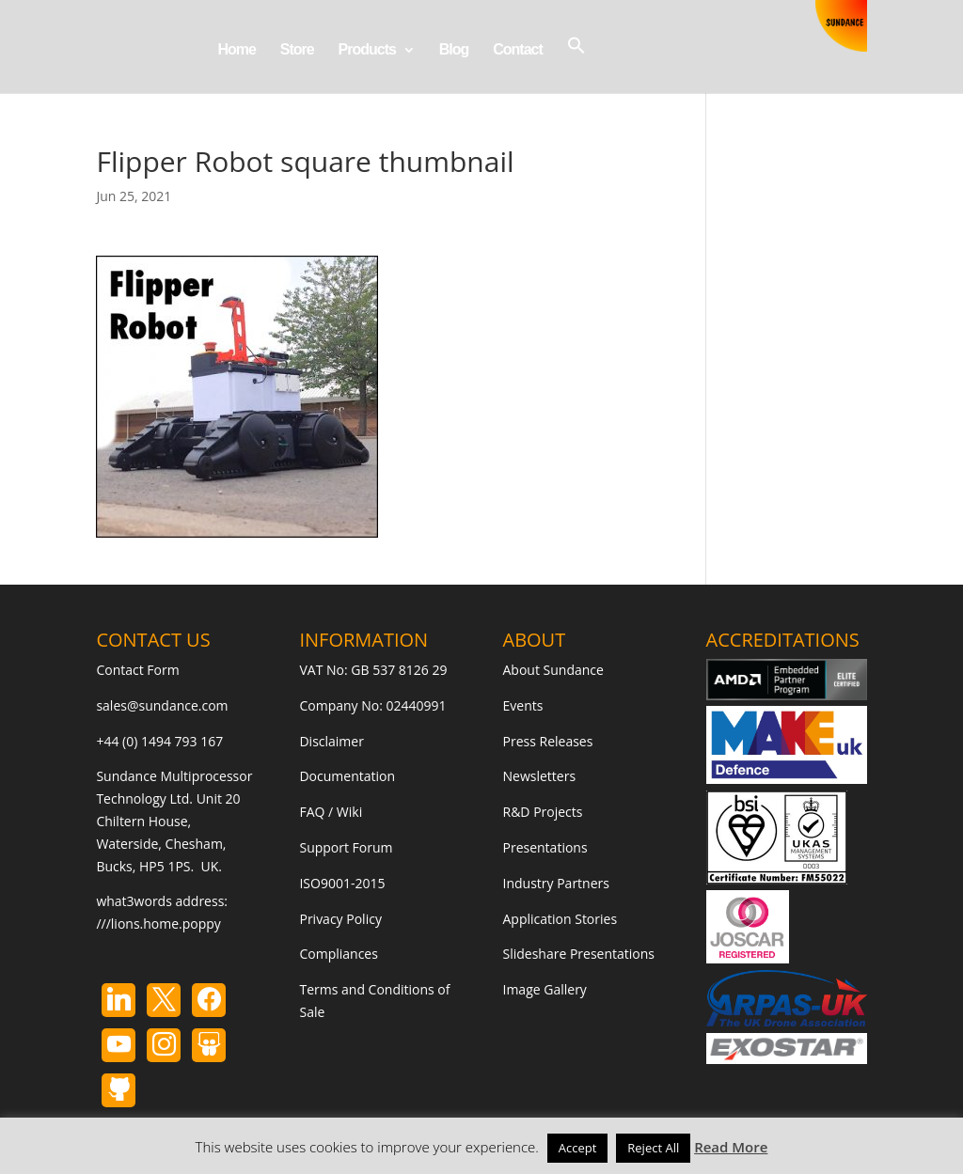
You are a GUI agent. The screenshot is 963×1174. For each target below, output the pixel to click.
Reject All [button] (653, 1147)
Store (297, 50)
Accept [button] (578, 1147)
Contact (518, 50)
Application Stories (560, 919)
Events (523, 705)
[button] (576, 64)
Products (367, 50)
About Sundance (553, 670)
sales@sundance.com (162, 705)
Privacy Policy (340, 919)
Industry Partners (556, 883)
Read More (730, 1146)
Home (236, 50)
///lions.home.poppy (158, 923)
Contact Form (137, 670)
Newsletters (539, 776)
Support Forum (345, 847)
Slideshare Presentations (579, 954)
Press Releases (548, 741)
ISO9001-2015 (342, 883)
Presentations (545, 847)
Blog (454, 50)
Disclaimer (331, 741)
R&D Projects (543, 812)
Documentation (347, 776)
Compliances (338, 954)
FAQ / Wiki (330, 812)
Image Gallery (545, 989)
